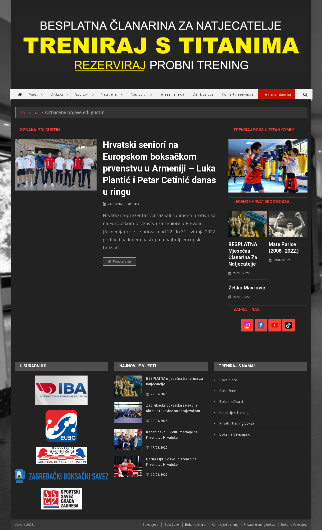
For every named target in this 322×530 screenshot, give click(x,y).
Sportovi (82, 94)
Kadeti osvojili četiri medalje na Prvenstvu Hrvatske (172, 435)
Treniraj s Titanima (276, 94)
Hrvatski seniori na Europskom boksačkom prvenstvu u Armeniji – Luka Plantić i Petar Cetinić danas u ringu (159, 168)
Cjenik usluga (203, 94)
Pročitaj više (119, 261)
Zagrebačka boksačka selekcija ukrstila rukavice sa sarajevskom (173, 408)
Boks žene (227, 390)
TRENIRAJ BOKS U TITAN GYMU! (263, 129)
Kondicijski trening (233, 412)
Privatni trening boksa (236, 423)
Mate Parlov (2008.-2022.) (284, 247)
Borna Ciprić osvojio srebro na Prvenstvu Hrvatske (171, 462)
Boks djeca (228, 380)
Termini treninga (171, 94)
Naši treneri (109, 94)
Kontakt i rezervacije (237, 94)
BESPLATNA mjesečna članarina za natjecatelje (242, 254)
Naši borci (139, 94)
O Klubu (57, 94)
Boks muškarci (231, 401)
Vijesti (33, 94)
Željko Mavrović (246, 288)
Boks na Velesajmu (234, 434)
